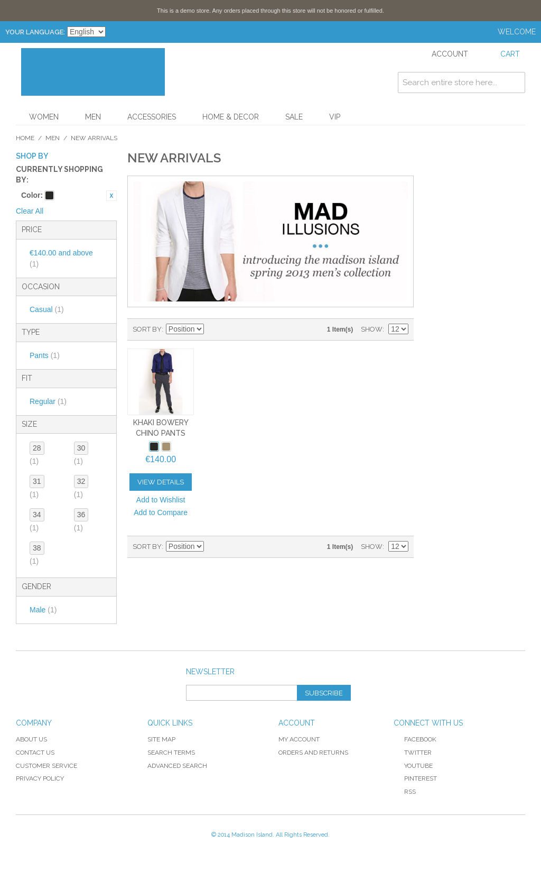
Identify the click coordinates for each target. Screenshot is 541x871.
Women (44, 117)
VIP (334, 117)
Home (25, 138)
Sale (294, 117)
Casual (47, 309)
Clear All (29, 211)
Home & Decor (230, 117)
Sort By (147, 329)
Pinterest (415, 778)
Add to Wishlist (160, 500)
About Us (31, 739)
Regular (48, 401)
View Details (160, 482)
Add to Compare (161, 512)
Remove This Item (111, 195)
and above (61, 258)
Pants (45, 355)
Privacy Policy (40, 778)
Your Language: (35, 32)
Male (43, 610)
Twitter (413, 752)
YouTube (413, 765)
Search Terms (171, 752)
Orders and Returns (313, 752)
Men (93, 117)
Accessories (151, 117)
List (250, 329)
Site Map (161, 739)
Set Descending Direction (213, 329)
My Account (299, 739)
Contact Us (35, 752)
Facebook (415, 739)
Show (372, 329)
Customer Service (46, 765)
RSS (405, 791)
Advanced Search (177, 765)
